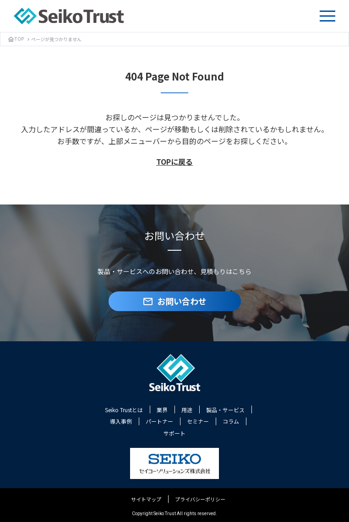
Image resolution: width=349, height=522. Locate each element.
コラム (231, 421)
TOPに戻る (174, 161)
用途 (186, 410)
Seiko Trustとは (124, 410)
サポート (174, 433)
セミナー (198, 421)
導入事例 (121, 421)
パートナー (159, 421)
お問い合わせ (174, 301)
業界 (162, 410)
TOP (15, 38)
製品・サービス (225, 410)
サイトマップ (146, 499)
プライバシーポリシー (200, 499)
